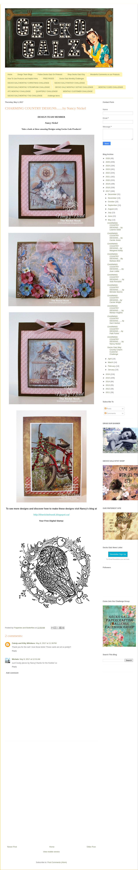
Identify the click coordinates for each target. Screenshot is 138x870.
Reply (14, 651)
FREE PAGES (48, 79)
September (113, 205)
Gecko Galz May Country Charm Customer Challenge (114, 350)
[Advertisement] (51, 792)
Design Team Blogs (25, 74)
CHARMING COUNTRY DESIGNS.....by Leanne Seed (114, 226)
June (110, 216)
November (112, 198)
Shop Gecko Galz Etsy (76, 74)
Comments (110, 413)
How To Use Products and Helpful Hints (23, 79)
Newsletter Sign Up (118, 554)
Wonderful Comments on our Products (105, 74)
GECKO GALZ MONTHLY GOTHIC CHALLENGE (74, 87)
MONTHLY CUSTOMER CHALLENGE (77, 91)
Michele (15, 659)
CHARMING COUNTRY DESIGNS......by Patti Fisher (115, 330)
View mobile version (51, 852)
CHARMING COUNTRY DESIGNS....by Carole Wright (114, 299)
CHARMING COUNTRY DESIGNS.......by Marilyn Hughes (115, 309)
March (111, 362)
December (112, 194)
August (111, 209)
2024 (108, 166)
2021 (108, 177)
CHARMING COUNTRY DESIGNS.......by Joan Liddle (115, 267)
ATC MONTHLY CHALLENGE (19, 91)
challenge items (54, 96)
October (111, 202)
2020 (108, 180)
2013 (108, 385)
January (111, 370)
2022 (108, 173)
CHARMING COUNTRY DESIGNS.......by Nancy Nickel (115, 340)
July (110, 212)
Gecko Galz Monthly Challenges (71, 79)
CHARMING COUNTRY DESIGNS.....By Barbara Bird (115, 257)
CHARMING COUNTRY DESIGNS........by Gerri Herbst (115, 319)
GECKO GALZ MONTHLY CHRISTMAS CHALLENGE (28, 83)
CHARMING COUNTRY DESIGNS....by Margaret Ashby (115, 247)
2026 (108, 158)
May (110, 220)
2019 (108, 184)
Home (10, 74)
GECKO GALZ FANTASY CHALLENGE (69, 83)
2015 (108, 378)
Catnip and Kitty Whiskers (23, 643)
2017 (108, 191)
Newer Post (12, 847)
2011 (108, 392)
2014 (108, 381)
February (112, 366)
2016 (108, 374)
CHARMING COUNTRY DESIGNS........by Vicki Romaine (115, 278)
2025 (108, 162)
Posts (108, 409)
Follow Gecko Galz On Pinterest (50, 74)
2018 (108, 187)
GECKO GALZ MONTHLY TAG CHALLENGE (25, 96)
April (110, 359)
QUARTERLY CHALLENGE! (47, 91)
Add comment (12, 673)
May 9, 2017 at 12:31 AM (30, 659)
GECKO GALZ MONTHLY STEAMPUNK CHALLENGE (29, 87)
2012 (108, 389)
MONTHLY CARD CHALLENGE (110, 87)
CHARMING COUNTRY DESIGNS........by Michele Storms (115, 288)
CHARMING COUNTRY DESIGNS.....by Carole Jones (114, 236)
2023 (108, 169)
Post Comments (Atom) (57, 862)
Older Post (91, 847)
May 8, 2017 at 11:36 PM (46, 643)
